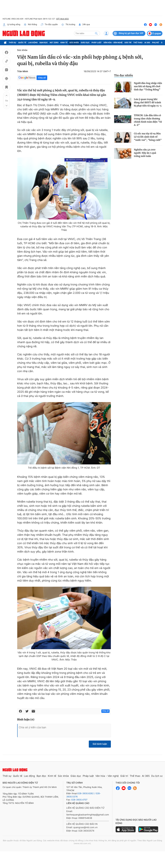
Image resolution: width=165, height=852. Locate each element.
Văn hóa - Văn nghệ (112, 42)
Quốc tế (22, 42)
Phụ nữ (155, 42)
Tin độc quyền (49, 24)
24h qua (84, 24)
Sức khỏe (74, 42)
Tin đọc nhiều (123, 75)
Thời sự (12, 42)
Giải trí (127, 42)
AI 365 (147, 42)
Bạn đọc (44, 42)
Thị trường (68, 24)
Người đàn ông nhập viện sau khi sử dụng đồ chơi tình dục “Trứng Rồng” (148, 86)
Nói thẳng (30, 24)
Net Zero (54, 42)
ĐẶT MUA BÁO (62, 19)
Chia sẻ (42, 78)
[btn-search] (96, 33)
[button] (6, 95)
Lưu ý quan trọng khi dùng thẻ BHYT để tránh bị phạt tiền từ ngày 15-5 (147, 102)
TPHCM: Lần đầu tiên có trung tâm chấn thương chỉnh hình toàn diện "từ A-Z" (148, 120)
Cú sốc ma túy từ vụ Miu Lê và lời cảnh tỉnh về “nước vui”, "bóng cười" (148, 136)
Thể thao (137, 42)
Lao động (33, 42)
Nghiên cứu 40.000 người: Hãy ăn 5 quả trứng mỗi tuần (145, 153)
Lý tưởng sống (11, 24)
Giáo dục (85, 42)
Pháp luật (97, 42)
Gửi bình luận (100, 744)
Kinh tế (64, 42)
